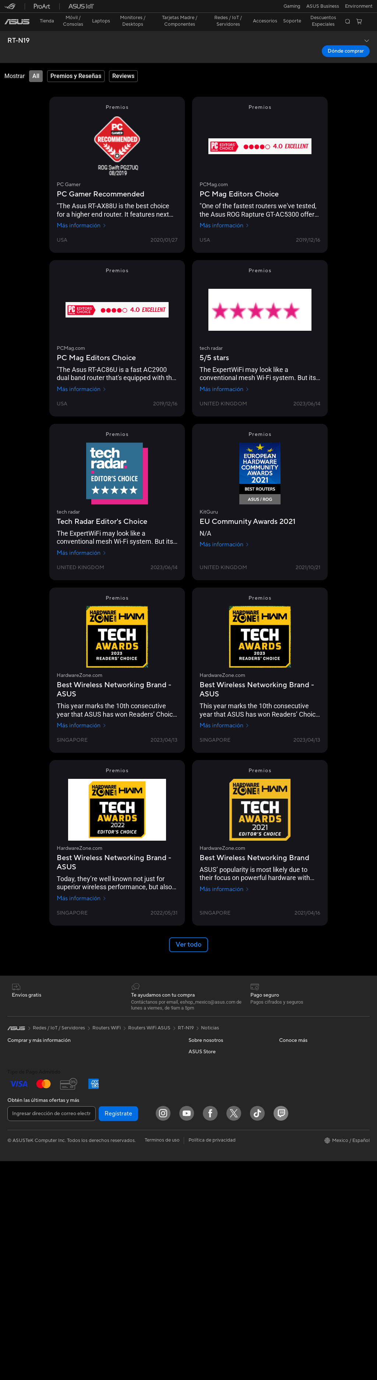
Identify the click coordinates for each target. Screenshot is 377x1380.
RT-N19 (18, 28)
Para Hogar (19, 1061)
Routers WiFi (110, 1149)
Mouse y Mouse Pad (118, 1205)
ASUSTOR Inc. (204, 1094)
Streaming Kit (111, 1227)
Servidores (108, 1171)
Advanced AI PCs (207, 1249)
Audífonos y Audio (116, 1216)
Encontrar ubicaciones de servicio (315, 1050)
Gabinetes (107, 1061)
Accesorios (19, 1117)
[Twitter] (233, 1332)
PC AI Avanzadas (207, 1171)
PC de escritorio (25, 1172)
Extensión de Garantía (303, 1116)
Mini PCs (17, 1194)
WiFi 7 (103, 1127)
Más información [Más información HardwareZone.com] (81, 712)
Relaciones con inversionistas (220, 1061)
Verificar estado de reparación (312, 1039)
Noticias (210, 1015)
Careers (197, 1050)
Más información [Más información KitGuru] (224, 531)
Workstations (21, 1205)
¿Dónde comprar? (208, 1182)
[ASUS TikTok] (257, 1332)
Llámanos (289, 1072)
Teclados (106, 1194)
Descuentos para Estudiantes (310, 1160)
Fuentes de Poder (115, 1072)
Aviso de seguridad (300, 1083)
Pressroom (200, 1083)
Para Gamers (21, 1105)
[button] (10, 9)
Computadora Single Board (126, 1105)
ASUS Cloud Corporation (216, 1105)
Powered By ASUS (208, 1193)
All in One (17, 1161)
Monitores (18, 1139)
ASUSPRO (200, 1215)
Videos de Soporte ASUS (306, 1094)
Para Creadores (24, 1083)
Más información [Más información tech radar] (224, 376)
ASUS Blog (200, 1227)
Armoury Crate (204, 1260)
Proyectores (20, 1150)
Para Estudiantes (25, 1094)
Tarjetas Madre (23, 1228)
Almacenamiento (114, 1083)
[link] (189, 9)
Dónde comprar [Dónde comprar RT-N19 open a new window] (346, 38)
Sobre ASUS (202, 1039)
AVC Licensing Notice (212, 1238)
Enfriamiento (110, 1050)
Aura (193, 1271)
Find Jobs (198, 1138)
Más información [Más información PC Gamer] (81, 212)
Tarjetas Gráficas (114, 1039)
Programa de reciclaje (212, 1127)
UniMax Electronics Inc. (214, 1116)
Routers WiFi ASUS (149, 1015)
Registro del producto (303, 1061)
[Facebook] (210, 1332)
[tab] (36, 63)
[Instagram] (163, 1332)
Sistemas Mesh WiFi (118, 1160)
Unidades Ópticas (115, 1094)
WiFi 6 (103, 1138)
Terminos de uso (162, 1359)
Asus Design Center (209, 1204)
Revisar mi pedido (298, 1149)
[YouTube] (186, 1332)
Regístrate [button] (118, 1332)
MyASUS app (294, 1105)
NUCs (14, 1183)
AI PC (194, 1160)
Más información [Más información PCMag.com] (224, 212)
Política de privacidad (212, 1359)
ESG (193, 1072)
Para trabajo (20, 1072)
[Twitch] (281, 1332)
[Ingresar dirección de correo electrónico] (51, 1332)
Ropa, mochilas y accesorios (127, 1238)
